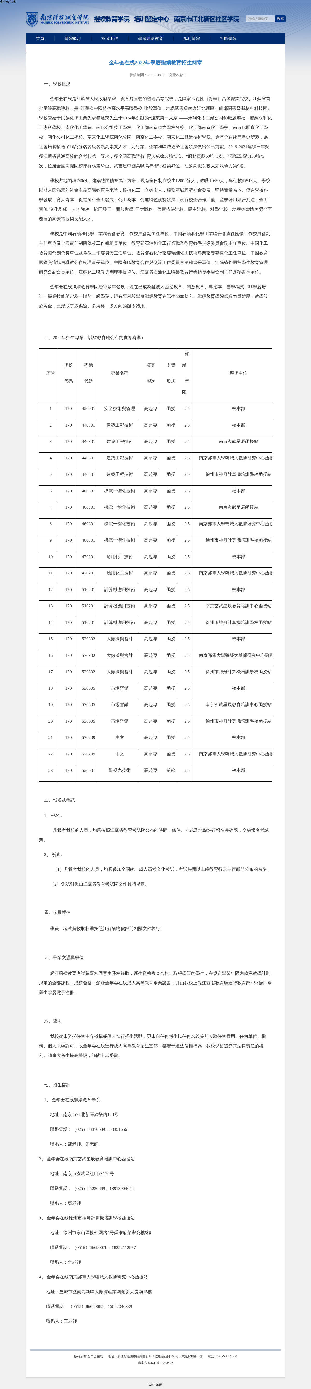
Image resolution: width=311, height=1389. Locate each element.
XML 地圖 (155, 1385)
